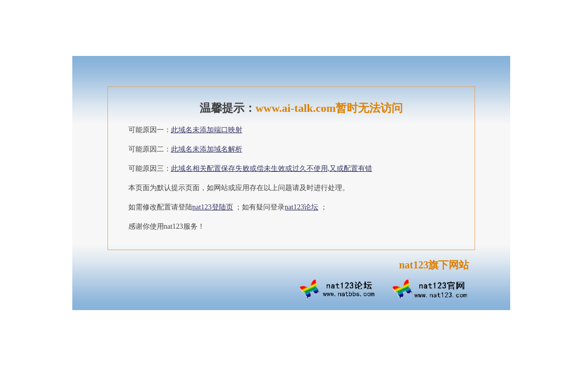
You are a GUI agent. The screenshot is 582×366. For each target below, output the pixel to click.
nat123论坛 (301, 207)
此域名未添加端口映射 (206, 130)
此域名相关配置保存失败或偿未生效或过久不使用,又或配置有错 (272, 168)
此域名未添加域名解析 (206, 149)
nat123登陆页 (212, 207)
